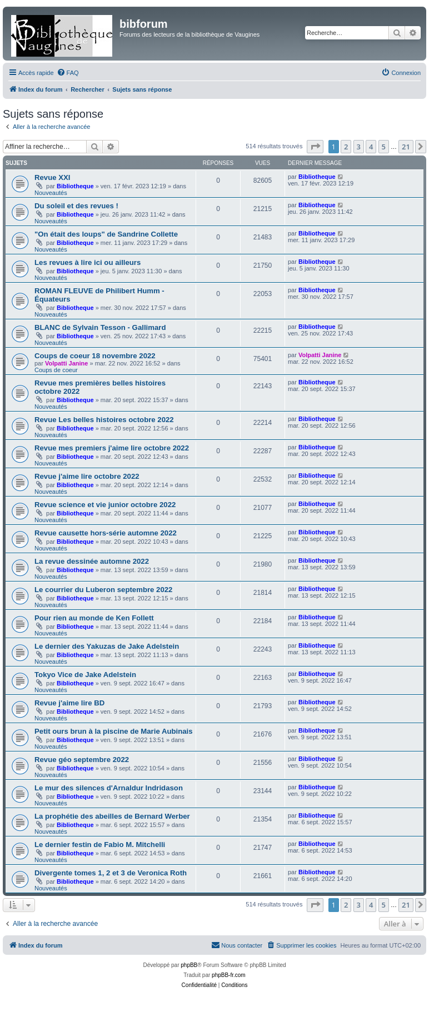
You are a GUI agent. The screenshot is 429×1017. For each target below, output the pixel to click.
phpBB (189, 965)
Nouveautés (50, 192)
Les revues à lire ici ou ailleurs (87, 262)
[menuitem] (68, 72)
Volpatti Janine (66, 363)
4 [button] (371, 147)
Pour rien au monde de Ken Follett (94, 618)
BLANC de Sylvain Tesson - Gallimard (100, 327)
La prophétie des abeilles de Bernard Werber (112, 816)
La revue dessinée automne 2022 (91, 561)
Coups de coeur (56, 370)
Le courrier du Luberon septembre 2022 (103, 589)
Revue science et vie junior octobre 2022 (105, 504)
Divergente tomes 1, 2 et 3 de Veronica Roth (110, 873)
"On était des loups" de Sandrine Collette (106, 234)
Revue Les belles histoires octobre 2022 (104, 419)
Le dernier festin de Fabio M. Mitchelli (99, 844)
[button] (315, 146)
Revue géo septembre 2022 (81, 759)
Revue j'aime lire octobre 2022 (86, 476)
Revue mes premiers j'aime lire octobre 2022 (111, 448)
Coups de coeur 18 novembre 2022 (95, 356)
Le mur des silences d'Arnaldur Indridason (108, 788)
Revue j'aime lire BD (69, 703)
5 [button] (384, 147)
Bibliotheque (75, 186)
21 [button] (406, 147)
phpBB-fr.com (229, 975)
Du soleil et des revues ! (76, 206)
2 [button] (346, 147)
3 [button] (359, 147)
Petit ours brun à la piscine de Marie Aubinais (113, 731)
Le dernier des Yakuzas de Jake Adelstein (106, 646)
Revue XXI (52, 177)
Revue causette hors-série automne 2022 (105, 533)
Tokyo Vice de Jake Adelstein (85, 674)
